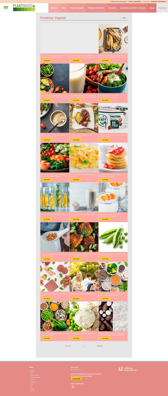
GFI (30, 386)
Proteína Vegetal (77, 8)
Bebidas (54, 8)
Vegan (151, 8)
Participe (162, 8)
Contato (31, 388)
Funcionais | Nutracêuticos (158, 1)
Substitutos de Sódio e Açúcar (132, 8)
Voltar (124, 18)
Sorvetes (112, 8)
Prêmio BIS (146, 1)
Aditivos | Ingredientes (135, 1)
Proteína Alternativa (96, 8)
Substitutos (32, 382)
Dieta (63, 8)
